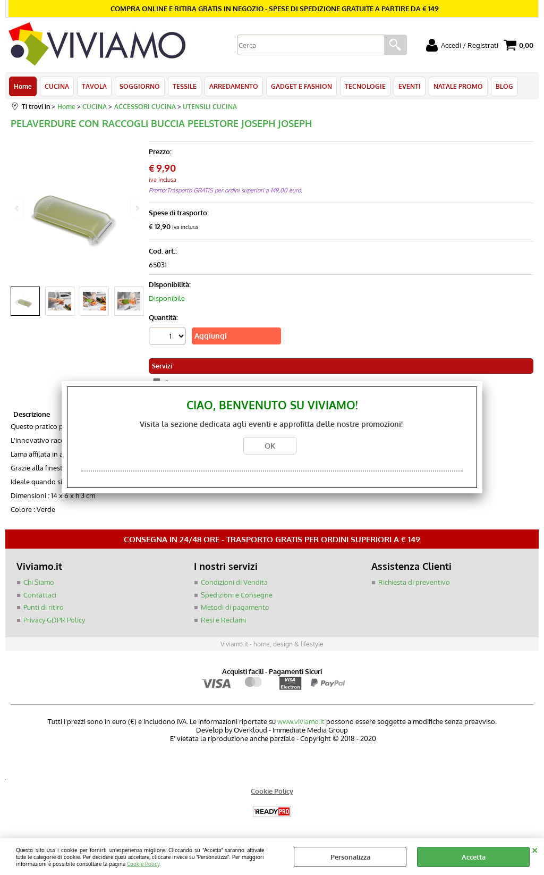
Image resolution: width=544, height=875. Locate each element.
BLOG (504, 86)
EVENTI (409, 86)
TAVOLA (94, 86)
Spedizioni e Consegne (237, 595)
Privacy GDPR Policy (54, 620)
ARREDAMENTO (233, 86)
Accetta (474, 857)
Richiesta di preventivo (414, 582)
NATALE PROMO (458, 86)
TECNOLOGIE (365, 86)
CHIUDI (535, 849)
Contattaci (39, 595)
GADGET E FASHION (301, 86)
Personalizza (350, 857)
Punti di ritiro (43, 607)
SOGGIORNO (140, 86)
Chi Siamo (38, 582)
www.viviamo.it (301, 721)
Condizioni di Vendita (234, 582)
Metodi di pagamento (235, 607)
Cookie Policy (143, 863)
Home (23, 86)
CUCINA (57, 86)
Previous (17, 302)
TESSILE (185, 86)
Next (136, 302)
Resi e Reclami (223, 620)
